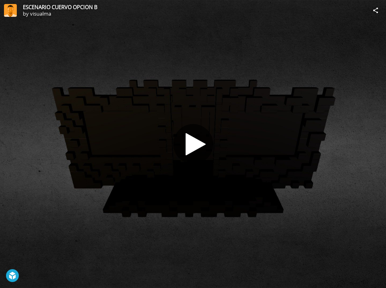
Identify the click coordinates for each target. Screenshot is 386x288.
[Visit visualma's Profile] (10, 10)
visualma (40, 13)
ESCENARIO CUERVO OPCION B (60, 7)
